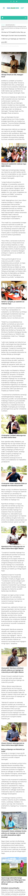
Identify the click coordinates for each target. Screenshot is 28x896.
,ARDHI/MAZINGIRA (14, 46)
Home (2, 25)
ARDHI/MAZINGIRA (10, 25)
